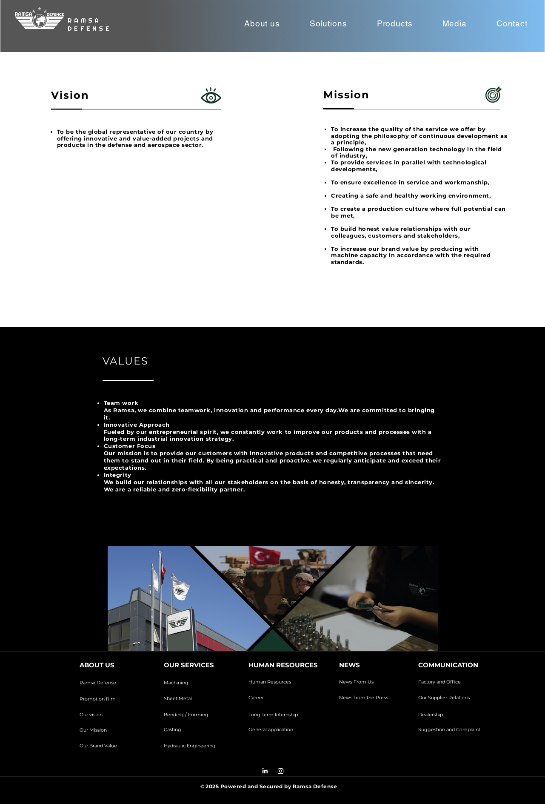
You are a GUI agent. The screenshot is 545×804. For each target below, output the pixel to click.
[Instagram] (280, 771)
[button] (262, 23)
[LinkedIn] (265, 771)
